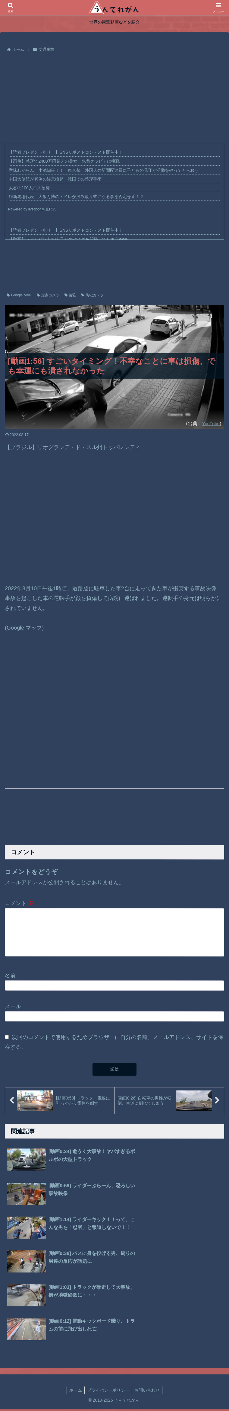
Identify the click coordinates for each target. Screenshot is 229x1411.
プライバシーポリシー (108, 1291)
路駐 (70, 295)
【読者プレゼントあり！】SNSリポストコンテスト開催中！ (66, 152)
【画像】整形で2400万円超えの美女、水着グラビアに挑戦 (64, 161)
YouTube (210, 423)
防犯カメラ (92, 295)
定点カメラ (48, 295)
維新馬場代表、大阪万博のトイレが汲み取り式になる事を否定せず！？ (76, 196)
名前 (10, 978)
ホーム (75, 1291)
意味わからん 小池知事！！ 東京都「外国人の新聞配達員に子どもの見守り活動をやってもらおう (104, 170)
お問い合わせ (147, 1291)
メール (13, 1009)
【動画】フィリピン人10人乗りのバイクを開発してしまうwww (68, 239)
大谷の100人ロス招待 (29, 187)
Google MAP (19, 295)
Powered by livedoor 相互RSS (32, 209)
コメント (19, 903)
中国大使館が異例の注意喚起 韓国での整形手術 (55, 179)
